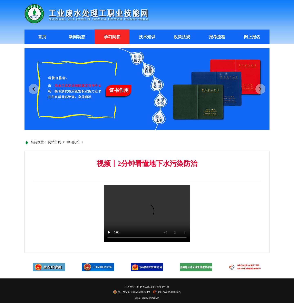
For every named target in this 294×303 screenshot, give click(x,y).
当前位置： (39, 142)
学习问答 (112, 37)
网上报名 (252, 37)
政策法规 (182, 37)
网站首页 (54, 142)
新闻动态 (77, 37)
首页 (42, 37)
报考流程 (217, 37)
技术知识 (147, 37)
